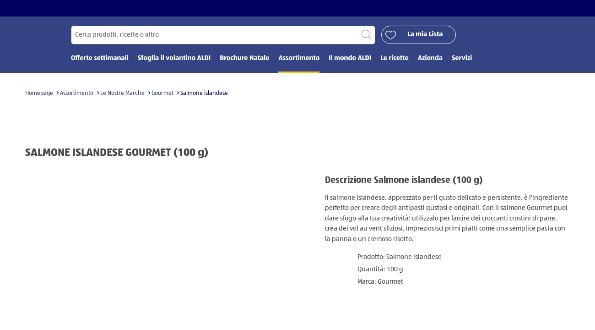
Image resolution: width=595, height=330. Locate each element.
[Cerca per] (223, 35)
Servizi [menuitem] (462, 58)
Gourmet (162, 93)
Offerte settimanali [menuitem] (100, 58)
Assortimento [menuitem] (298, 58)
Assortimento (76, 93)
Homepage (39, 93)
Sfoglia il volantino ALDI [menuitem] (174, 58)
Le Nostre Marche (122, 93)
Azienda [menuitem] (430, 58)
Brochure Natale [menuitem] (244, 58)
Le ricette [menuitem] (394, 58)
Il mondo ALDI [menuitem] (350, 58)
